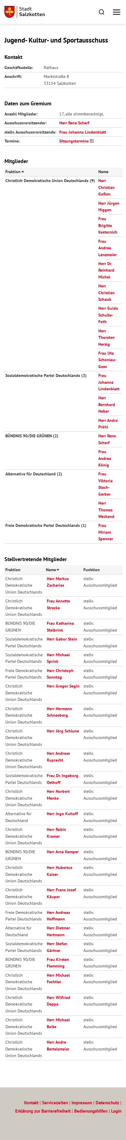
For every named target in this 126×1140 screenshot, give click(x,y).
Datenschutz (107, 1102)
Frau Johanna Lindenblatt (82, 132)
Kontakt (31, 1102)
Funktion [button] (91, 569)
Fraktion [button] (14, 171)
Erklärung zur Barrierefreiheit (43, 1111)
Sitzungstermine (74, 141)
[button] (101, 11)
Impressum (81, 1102)
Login (116, 1111)
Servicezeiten (55, 1102)
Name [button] (103, 171)
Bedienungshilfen (91, 1111)
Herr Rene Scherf (74, 123)
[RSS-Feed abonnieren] (93, 141)
